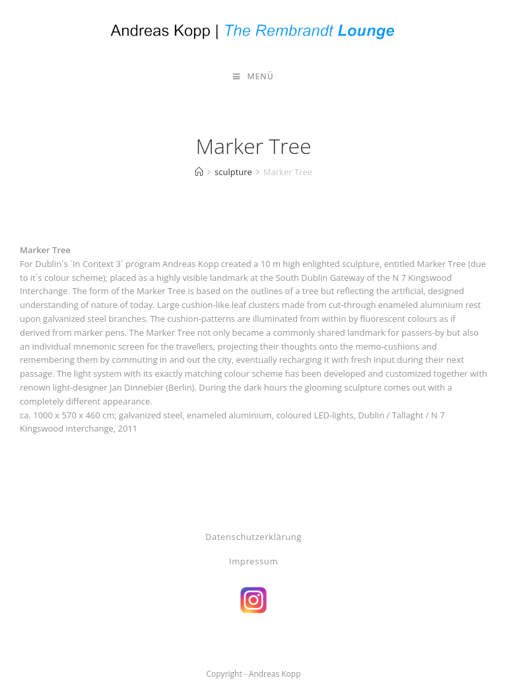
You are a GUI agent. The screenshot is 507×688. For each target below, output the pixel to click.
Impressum (253, 561)
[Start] (199, 172)
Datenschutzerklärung (253, 537)
